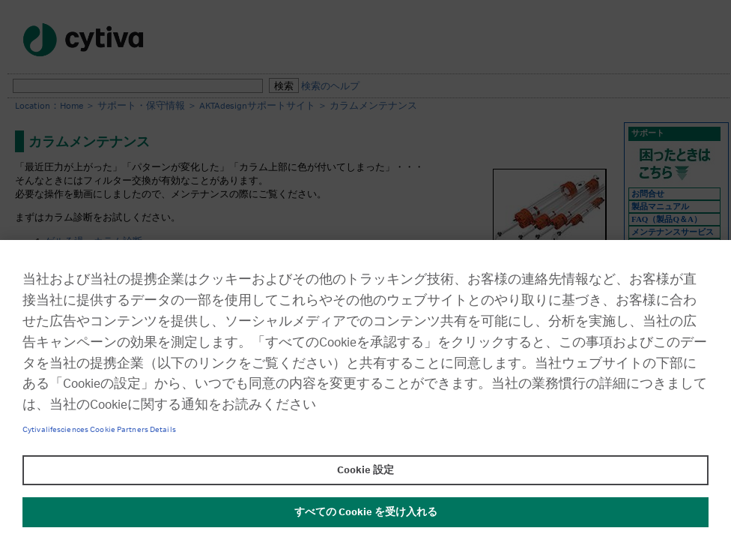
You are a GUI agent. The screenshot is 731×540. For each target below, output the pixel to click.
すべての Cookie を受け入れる (365, 512)
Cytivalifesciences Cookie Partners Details (99, 429)
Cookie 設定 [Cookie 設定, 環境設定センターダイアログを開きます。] (365, 470)
